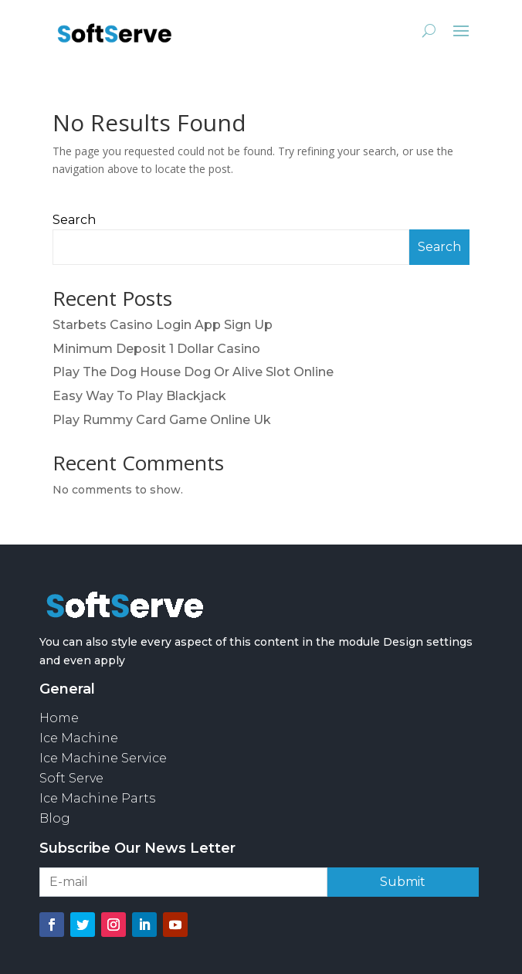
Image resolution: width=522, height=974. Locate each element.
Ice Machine (78, 738)
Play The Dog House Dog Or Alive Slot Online (193, 372)
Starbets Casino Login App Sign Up (163, 324)
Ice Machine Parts (97, 798)
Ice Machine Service (103, 758)
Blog (54, 818)
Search (74, 219)
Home (59, 718)
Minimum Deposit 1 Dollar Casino (156, 348)
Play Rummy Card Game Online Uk (162, 419)
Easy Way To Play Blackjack (139, 396)
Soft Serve (71, 778)
